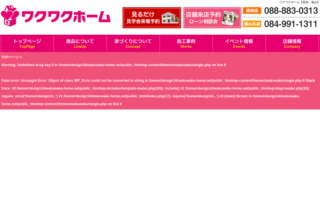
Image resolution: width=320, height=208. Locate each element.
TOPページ (10, 57)
